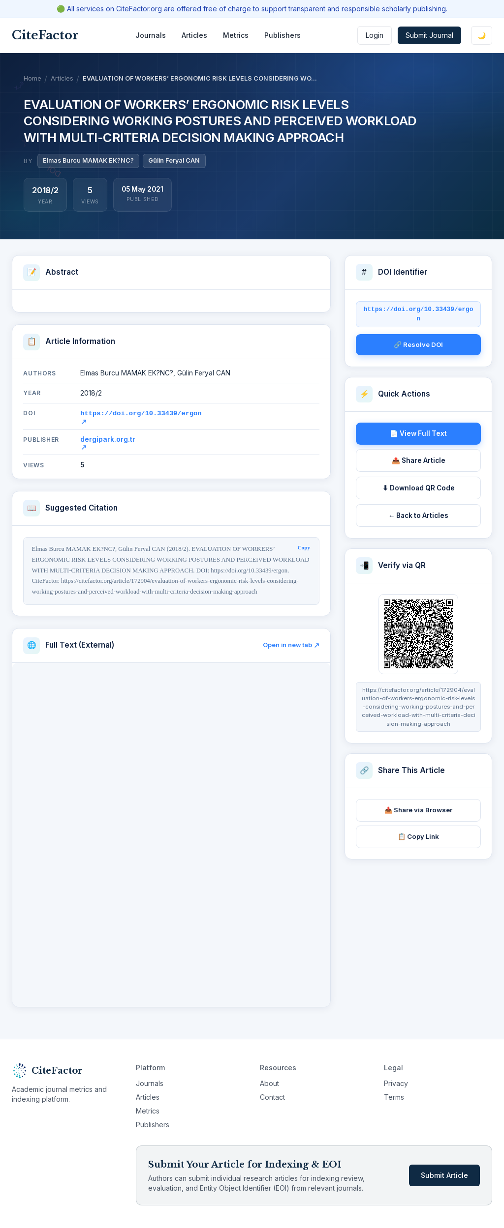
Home (32, 78)
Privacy (396, 1082)
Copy (304, 546)
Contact (272, 1096)
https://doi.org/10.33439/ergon (140, 416)
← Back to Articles (418, 515)
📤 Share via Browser (418, 810)
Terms (394, 1096)
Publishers (282, 35)
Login (374, 35)
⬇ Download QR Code (418, 488)
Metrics (236, 35)
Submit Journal (429, 35)
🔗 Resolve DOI (418, 344)
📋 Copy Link (418, 836)
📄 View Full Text (418, 433)
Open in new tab (291, 644)
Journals (150, 35)
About (269, 1082)
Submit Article (444, 1174)
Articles (194, 35)
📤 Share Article (418, 460)
